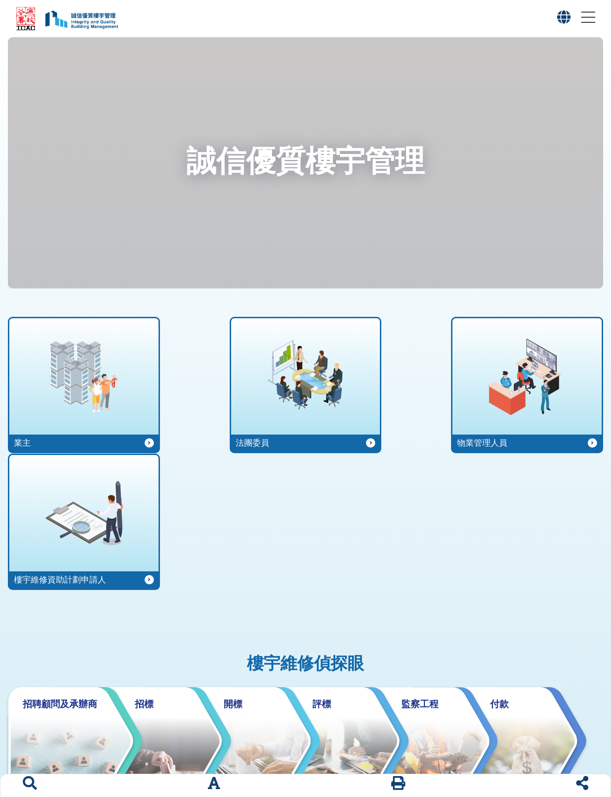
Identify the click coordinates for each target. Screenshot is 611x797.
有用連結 (398, 755)
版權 (547, 755)
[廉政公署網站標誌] (26, 18)
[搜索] (30, 786)
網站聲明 (516, 755)
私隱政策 (579, 755)
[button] (564, 20)
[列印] (398, 786)
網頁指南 (476, 755)
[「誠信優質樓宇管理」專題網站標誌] (79, 18)
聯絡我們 (437, 755)
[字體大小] (214, 786)
